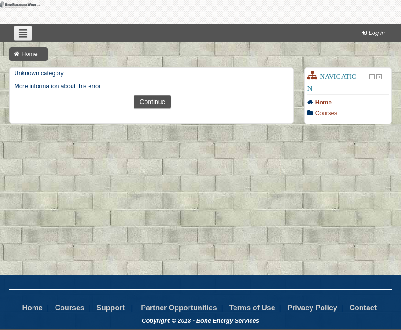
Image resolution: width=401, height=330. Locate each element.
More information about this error (57, 85)
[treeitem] (348, 102)
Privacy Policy (312, 308)
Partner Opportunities (179, 308)
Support (110, 308)
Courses (326, 113)
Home (323, 102)
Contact (363, 308)
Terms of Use (252, 308)
